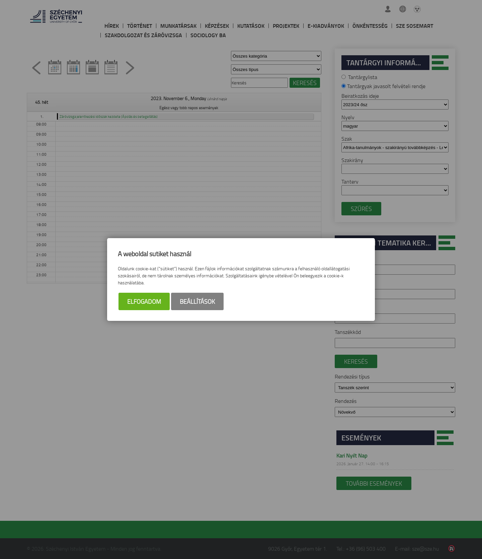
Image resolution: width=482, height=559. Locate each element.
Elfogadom (144, 302)
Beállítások (197, 302)
